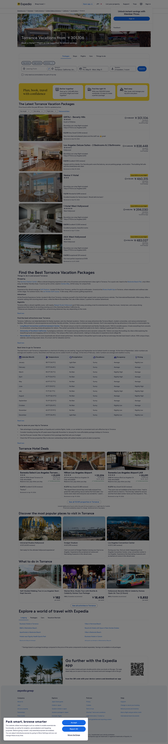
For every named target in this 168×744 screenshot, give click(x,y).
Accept (74, 723)
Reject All (74, 729)
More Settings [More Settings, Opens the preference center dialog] (74, 735)
